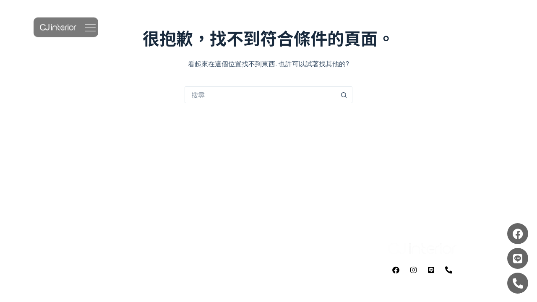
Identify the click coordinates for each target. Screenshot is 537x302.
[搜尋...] (260, 94)
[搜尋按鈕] (344, 94)
